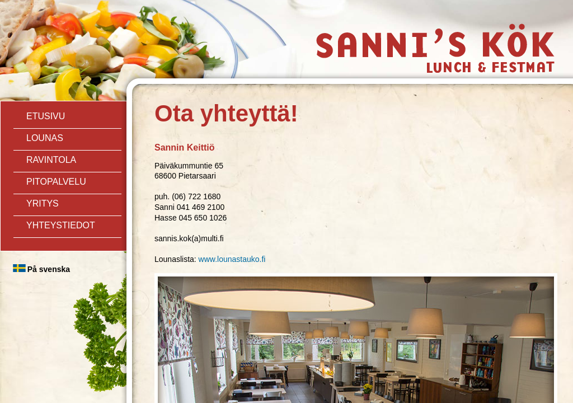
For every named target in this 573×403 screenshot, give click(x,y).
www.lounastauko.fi (232, 259)
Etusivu (45, 116)
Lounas (44, 138)
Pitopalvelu (56, 181)
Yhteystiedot (60, 225)
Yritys (42, 203)
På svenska (48, 269)
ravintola (51, 160)
